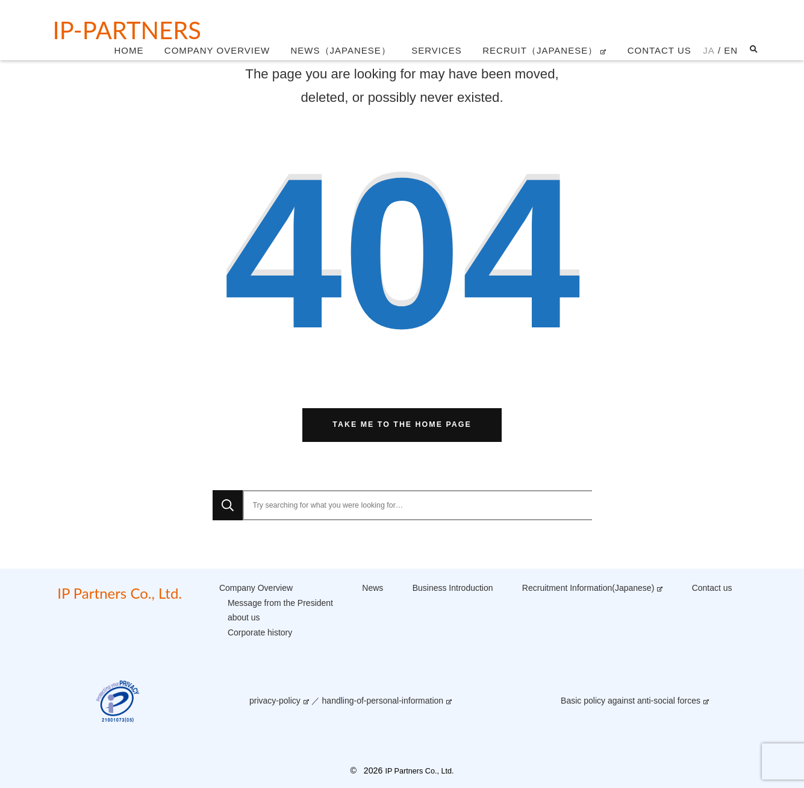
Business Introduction (453, 588)
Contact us (659, 50)
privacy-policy (275, 700)
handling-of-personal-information (383, 700)
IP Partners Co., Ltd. (119, 593)
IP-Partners (127, 30)
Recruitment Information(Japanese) (588, 588)
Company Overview (217, 50)
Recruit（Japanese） (539, 50)
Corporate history (260, 632)
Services (436, 50)
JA (709, 50)
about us (244, 617)
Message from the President (280, 603)
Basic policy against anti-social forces (630, 700)
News (372, 588)
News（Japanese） (341, 50)
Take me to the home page (401, 424)
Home (128, 50)
